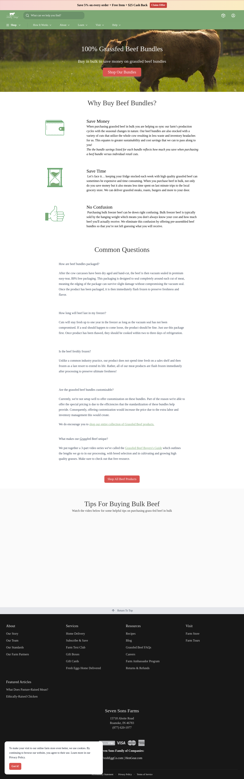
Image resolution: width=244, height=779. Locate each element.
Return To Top (122, 611)
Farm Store (192, 633)
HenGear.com (133, 758)
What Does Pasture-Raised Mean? (27, 689)
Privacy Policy (125, 774)
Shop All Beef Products (122, 479)
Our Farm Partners (17, 654)
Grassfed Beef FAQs (138, 647)
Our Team (12, 640)
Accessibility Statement (102, 774)
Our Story (12, 633)
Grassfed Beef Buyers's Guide (143, 448)
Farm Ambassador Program (143, 661)
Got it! (15, 766)
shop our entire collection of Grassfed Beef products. (121, 424)
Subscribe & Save (77, 640)
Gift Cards (72, 661)
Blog (129, 640)
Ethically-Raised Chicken (22, 696)
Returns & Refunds (138, 668)
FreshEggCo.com (112, 758)
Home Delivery (75, 633)
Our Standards (15, 647)
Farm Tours (193, 640)
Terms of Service (144, 774)
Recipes (131, 633)
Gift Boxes (72, 654)
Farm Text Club (75, 647)
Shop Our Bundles (122, 72)
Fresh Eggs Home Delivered (83, 668)
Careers (130, 654)
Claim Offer (158, 5)
